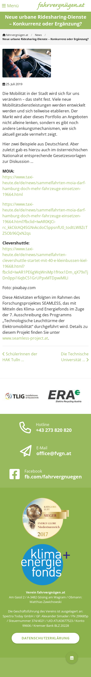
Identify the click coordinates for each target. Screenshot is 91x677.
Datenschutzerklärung (45, 638)
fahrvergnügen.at (15, 35)
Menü (10, 5)
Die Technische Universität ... (75, 356)
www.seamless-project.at (25, 338)
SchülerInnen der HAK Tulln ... (19, 356)
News (38, 35)
